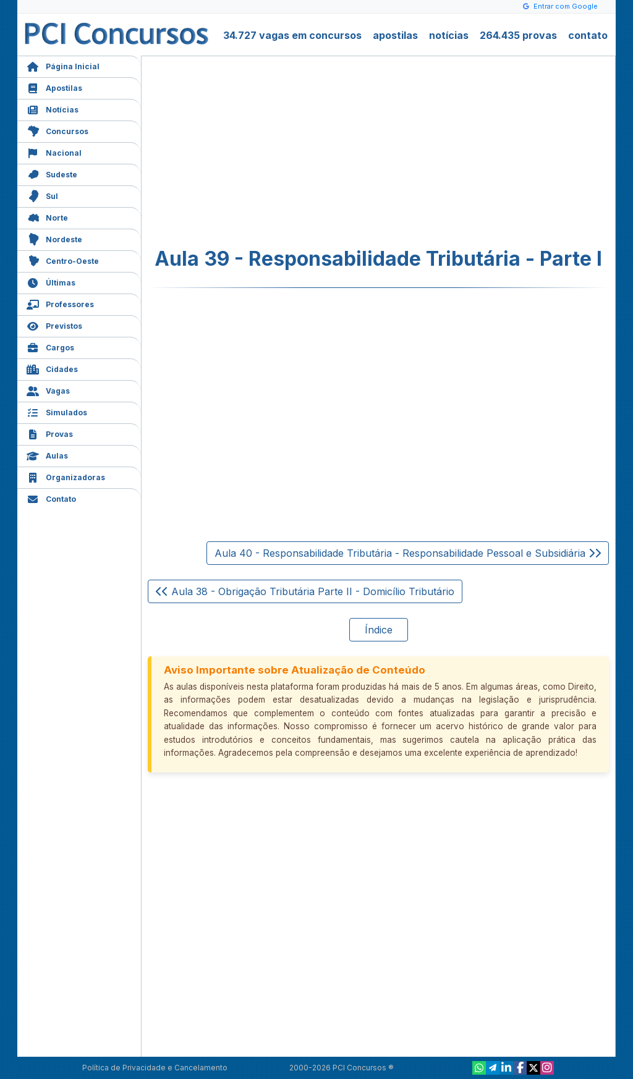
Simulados (57, 411)
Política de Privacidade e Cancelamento (154, 1067)
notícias (449, 35)
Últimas (51, 281)
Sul (42, 195)
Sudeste (52, 173)
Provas (50, 433)
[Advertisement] (277, 152)
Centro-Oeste (63, 260)
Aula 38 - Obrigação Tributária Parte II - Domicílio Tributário (305, 591)
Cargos (50, 346)
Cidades (52, 368)
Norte (47, 216)
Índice (379, 630)
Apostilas (54, 87)
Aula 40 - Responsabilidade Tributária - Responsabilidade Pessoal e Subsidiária (408, 553)
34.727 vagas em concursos (292, 35)
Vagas (48, 390)
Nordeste (54, 238)
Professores (60, 303)
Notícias (53, 108)
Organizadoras (66, 476)
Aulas (47, 454)
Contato (51, 498)
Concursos (57, 130)
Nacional (54, 152)
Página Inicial (63, 65)
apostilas (395, 35)
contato (588, 35)
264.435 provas (518, 35)
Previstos (54, 325)
